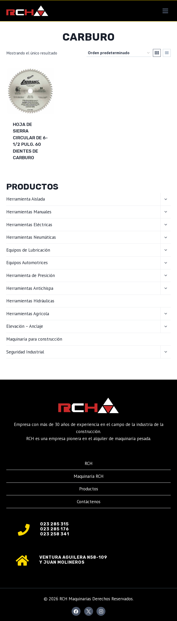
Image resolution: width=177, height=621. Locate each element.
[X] (88, 611)
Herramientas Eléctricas (29, 225)
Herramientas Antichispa (29, 288)
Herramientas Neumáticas (31, 237)
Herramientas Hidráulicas (30, 301)
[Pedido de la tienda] (119, 53)
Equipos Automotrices (27, 262)
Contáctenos (88, 501)
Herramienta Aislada (25, 199)
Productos (88, 489)
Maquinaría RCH (89, 476)
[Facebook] (76, 611)
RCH (89, 463)
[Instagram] (100, 611)
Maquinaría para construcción (34, 339)
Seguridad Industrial (25, 352)
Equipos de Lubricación (28, 250)
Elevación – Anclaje (24, 326)
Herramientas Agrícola (27, 314)
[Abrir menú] (165, 10)
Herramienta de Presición (30, 275)
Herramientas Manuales (28, 212)
